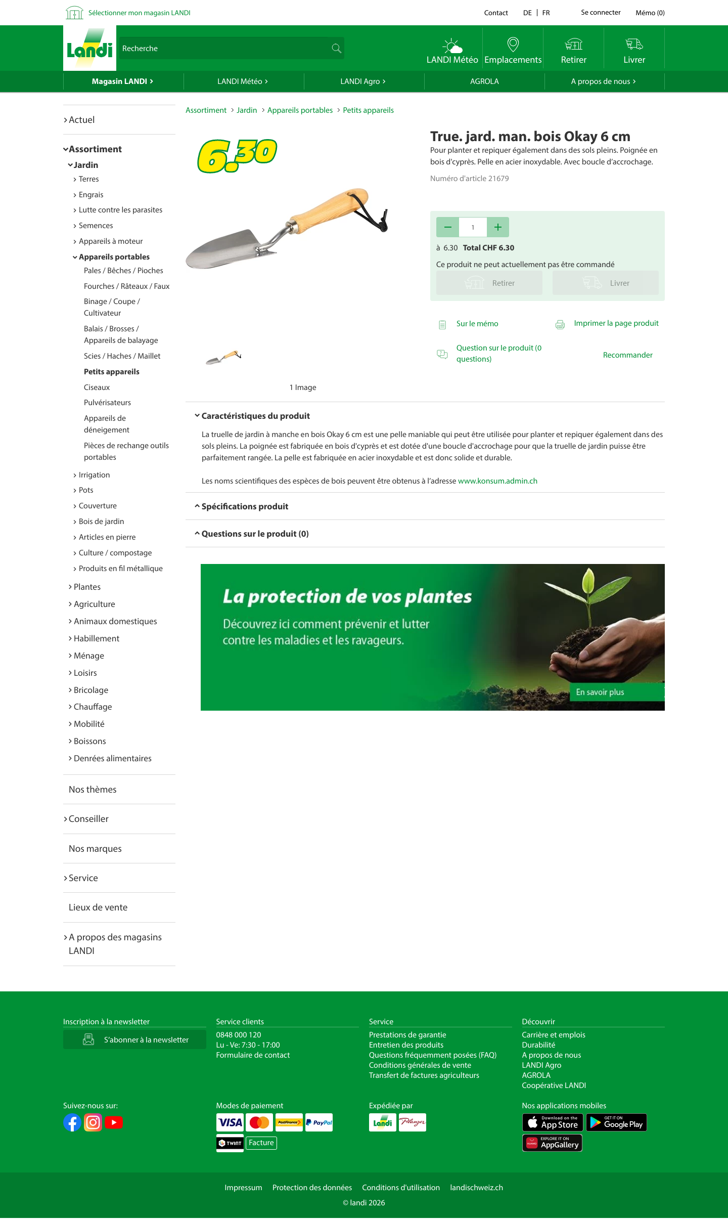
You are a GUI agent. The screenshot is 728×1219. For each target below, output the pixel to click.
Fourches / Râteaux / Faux (127, 286)
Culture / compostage (115, 553)
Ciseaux (97, 387)
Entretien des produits (406, 1045)
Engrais (91, 195)
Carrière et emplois (554, 1035)
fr (546, 12)
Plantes (87, 586)
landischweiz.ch (477, 1188)
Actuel (82, 119)
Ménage (89, 655)
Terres (89, 179)
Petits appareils (112, 372)
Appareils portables (114, 257)
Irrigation (94, 475)
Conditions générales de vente (420, 1065)
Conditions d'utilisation (401, 1188)
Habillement (96, 638)
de (527, 12)
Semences (96, 226)
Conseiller (89, 818)
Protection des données (312, 1188)
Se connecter (600, 13)
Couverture (98, 506)
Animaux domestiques (115, 621)
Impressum (243, 1188)
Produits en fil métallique (121, 568)
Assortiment (95, 149)
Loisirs (85, 672)
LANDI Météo (239, 81)
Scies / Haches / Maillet (122, 356)
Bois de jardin (101, 521)
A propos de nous (600, 81)
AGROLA (484, 81)
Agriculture (94, 604)
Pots (86, 490)
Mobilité (89, 723)
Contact (496, 12)
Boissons (90, 741)
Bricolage (91, 689)
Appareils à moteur (111, 241)
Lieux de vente (98, 907)
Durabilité (539, 1045)
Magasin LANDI (119, 81)
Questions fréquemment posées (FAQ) (433, 1055)
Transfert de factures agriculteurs (424, 1075)
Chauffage (93, 706)
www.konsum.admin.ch (497, 481)
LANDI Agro (360, 81)
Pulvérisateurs (107, 403)
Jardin (86, 164)
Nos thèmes (93, 789)
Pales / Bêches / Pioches (123, 271)
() (650, 12)
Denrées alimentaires (113, 758)
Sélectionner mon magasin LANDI (139, 12)
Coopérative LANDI (554, 1085)
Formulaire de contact (253, 1055)
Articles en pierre (107, 537)
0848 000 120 (238, 1035)
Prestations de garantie (407, 1035)
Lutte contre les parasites (120, 210)
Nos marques (95, 848)
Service (83, 878)
